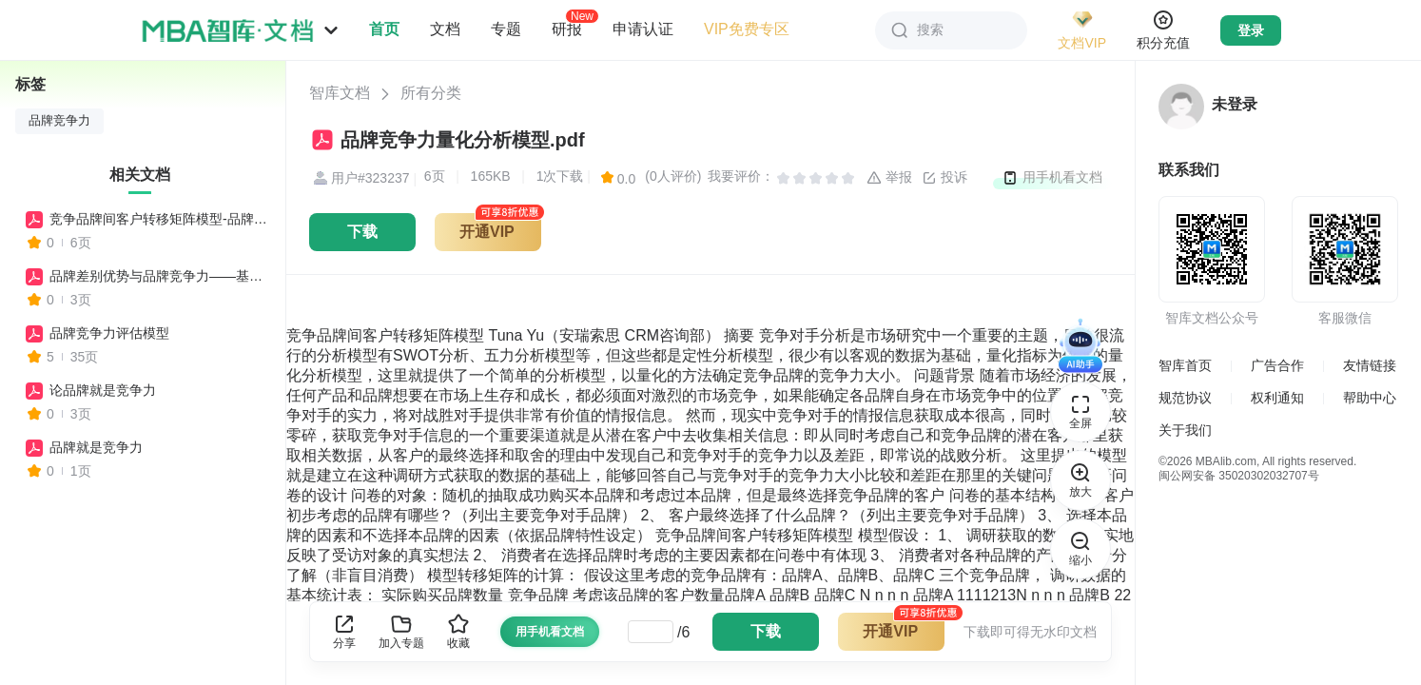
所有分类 (430, 93)
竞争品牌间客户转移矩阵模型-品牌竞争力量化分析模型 (158, 218)
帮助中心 (1369, 397)
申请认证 (643, 29)
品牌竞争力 (59, 120)
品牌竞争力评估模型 (109, 333)
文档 (445, 29)
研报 (567, 28)
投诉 (944, 177)
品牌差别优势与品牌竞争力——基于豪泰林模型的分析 (158, 276)
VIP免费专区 (746, 29)
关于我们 (1185, 430)
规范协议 (1185, 397)
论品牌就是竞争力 (102, 390)
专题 (506, 29)
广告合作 (1277, 365)
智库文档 (339, 93)
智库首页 (1185, 365)
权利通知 (1277, 397)
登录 (1250, 30)
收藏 (458, 631)
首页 (384, 29)
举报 (889, 177)
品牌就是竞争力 (96, 447)
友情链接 (1369, 365)
